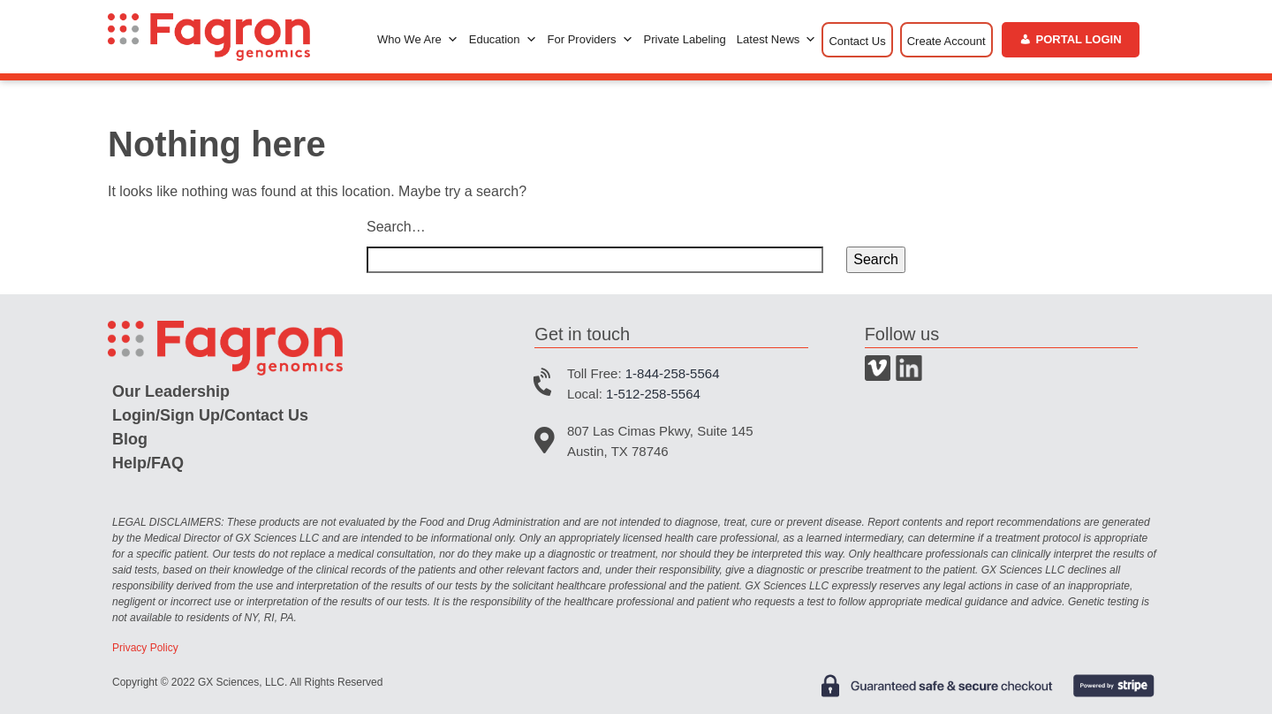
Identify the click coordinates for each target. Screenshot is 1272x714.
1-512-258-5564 (653, 393)
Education (503, 39)
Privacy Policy (145, 648)
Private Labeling (685, 39)
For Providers (590, 39)
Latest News (777, 39)
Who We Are (417, 39)
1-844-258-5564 (672, 373)
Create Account (946, 41)
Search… (396, 226)
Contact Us (857, 41)
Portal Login (1079, 39)
